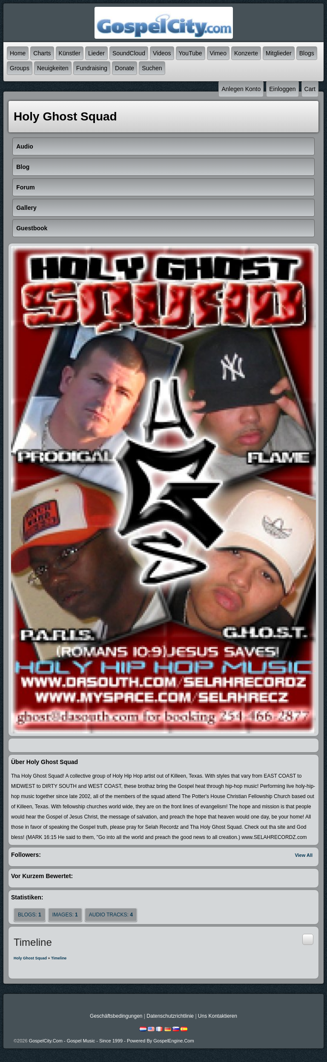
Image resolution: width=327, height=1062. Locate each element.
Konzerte (246, 53)
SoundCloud (128, 53)
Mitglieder (279, 53)
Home (18, 53)
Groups (19, 68)
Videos (162, 53)
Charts (42, 53)
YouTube (190, 53)
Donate (124, 68)
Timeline (58, 958)
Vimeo (218, 53)
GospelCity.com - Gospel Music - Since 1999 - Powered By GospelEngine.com (111, 1040)
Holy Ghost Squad (30, 958)
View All (304, 855)
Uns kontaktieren (217, 1016)
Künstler (69, 53)
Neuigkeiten (53, 68)
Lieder (96, 53)
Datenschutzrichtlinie (170, 1016)
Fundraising (91, 68)
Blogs (306, 53)
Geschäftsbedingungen (116, 1016)
